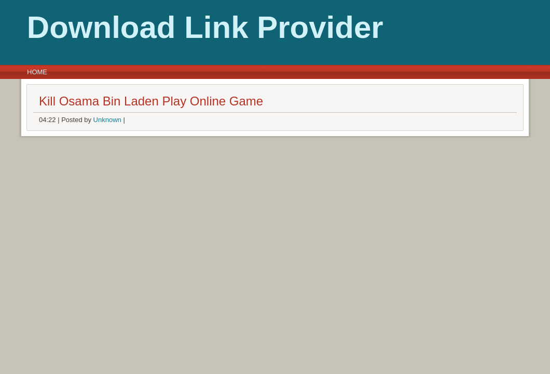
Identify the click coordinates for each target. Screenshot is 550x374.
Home (37, 72)
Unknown (107, 120)
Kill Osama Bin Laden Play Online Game (151, 101)
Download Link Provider (185, 27)
